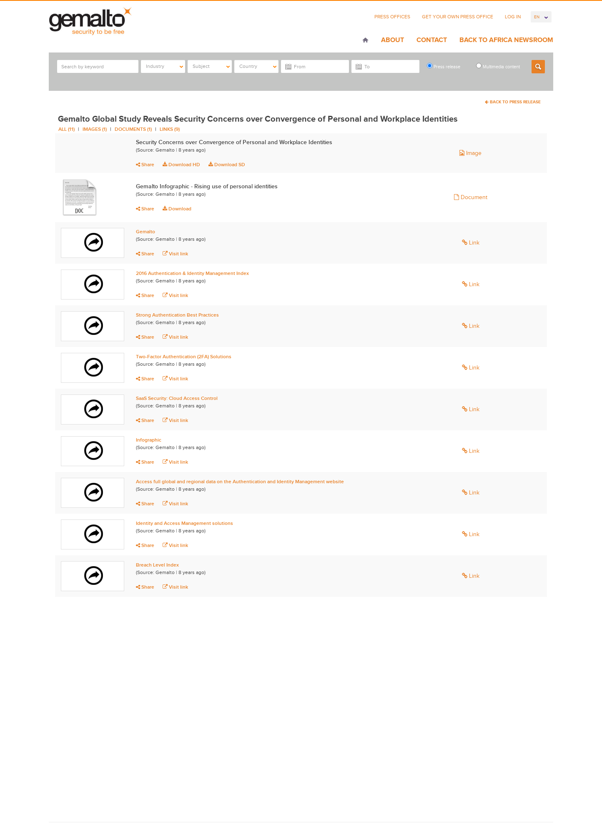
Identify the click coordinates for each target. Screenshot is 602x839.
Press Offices (392, 17)
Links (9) (170, 129)
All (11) (66, 129)
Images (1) (95, 129)
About (392, 40)
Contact (431, 40)
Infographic (148, 439)
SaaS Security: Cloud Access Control (177, 398)
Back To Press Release (513, 102)
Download (177, 208)
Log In (513, 17)
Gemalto (145, 231)
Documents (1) (133, 129)
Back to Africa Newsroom (506, 40)
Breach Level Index (157, 564)
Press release (443, 66)
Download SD (226, 164)
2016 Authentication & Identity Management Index (192, 273)
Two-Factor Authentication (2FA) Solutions (183, 356)
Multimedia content (498, 66)
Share (145, 164)
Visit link (175, 253)
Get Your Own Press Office (457, 17)
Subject (211, 66)
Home (365, 41)
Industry (164, 66)
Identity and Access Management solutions (184, 523)
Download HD (181, 164)
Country (257, 66)
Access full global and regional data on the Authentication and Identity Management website (240, 481)
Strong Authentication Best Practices (177, 314)
